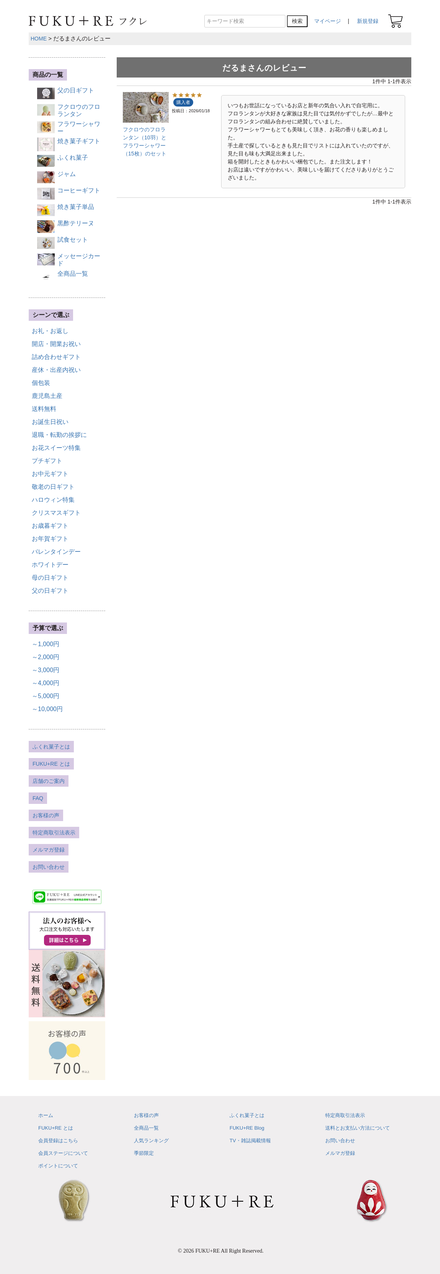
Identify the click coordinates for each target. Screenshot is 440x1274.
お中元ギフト (50, 473)
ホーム (45, 1115)
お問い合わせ (49, 867)
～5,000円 (45, 696)
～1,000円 (45, 644)
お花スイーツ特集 (56, 448)
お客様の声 (46, 815)
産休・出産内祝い (56, 370)
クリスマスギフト (56, 512)
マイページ (327, 21)
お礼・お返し (50, 331)
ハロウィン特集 (53, 499)
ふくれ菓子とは (51, 747)
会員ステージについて (63, 1153)
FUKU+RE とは (51, 764)
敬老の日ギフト (53, 486)
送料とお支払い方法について (357, 1128)
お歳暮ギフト (50, 525)
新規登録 (367, 21)
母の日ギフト (50, 577)
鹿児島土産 (47, 396)
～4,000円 (45, 683)
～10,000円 (47, 709)
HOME (39, 39)
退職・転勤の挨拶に (59, 435)
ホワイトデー (50, 564)
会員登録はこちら (58, 1140)
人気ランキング (151, 1140)
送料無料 (44, 409)
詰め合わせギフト (56, 357)
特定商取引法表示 (54, 832)
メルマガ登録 (49, 850)
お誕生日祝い (50, 422)
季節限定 (144, 1153)
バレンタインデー (56, 551)
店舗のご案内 (49, 781)
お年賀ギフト (50, 538)
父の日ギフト (50, 590)
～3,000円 (45, 670)
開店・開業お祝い (56, 344)
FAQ (38, 798)
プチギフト (47, 461)
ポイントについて (58, 1166)
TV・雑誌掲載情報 (250, 1140)
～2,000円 (45, 657)
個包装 (41, 383)
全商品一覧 (146, 1128)
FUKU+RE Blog (247, 1128)
